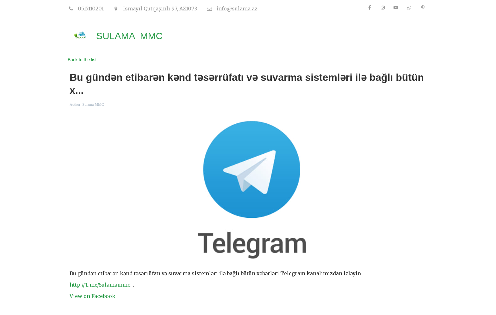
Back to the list (82, 59)
